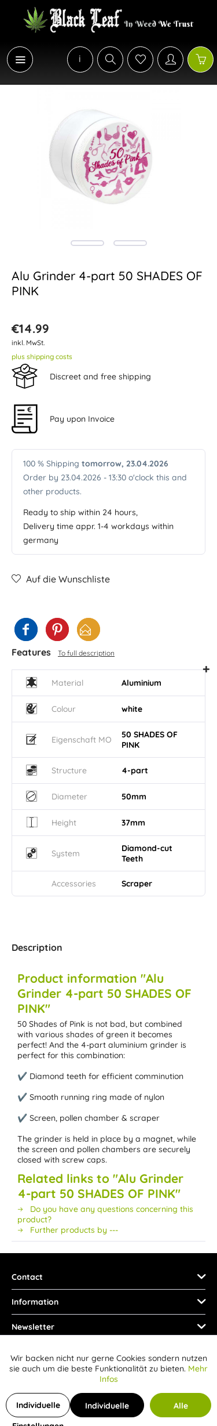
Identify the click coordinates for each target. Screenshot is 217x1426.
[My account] (170, 59)
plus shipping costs (42, 356)
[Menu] (20, 59)
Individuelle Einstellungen (38, 1408)
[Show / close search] (110, 59)
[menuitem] (14, 59)
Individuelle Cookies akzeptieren (107, 1408)
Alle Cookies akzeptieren (180, 1408)
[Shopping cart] (200, 59)
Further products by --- (67, 1230)
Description (37, 947)
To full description (86, 653)
